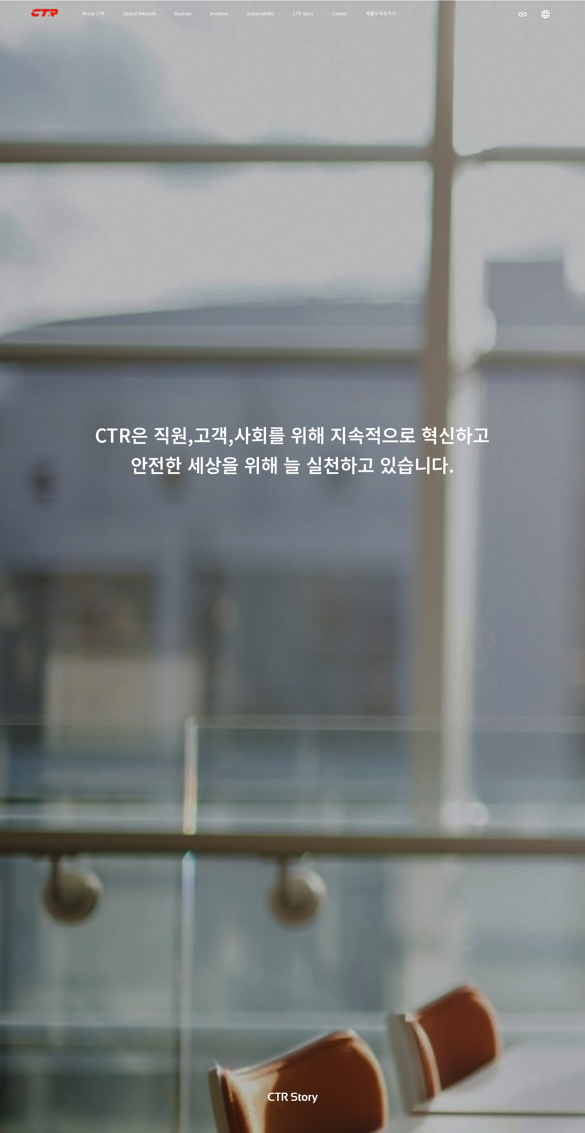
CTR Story (303, 13)
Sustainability (260, 13)
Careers (339, 13)
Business (182, 13)
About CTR (93, 13)
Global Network (139, 13)
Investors (219, 13)
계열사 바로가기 (380, 13)
